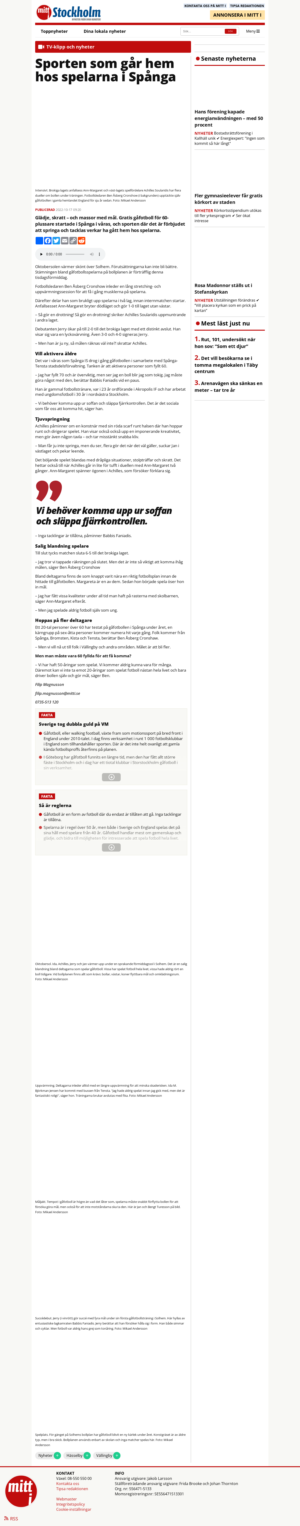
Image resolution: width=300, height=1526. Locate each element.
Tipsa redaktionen (72, 1488)
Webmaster (66, 1499)
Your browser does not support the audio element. (70, 254)
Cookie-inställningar (73, 1509)
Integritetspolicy (70, 1504)
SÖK (230, 31)
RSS (11, 1518)
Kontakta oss (67, 1483)
